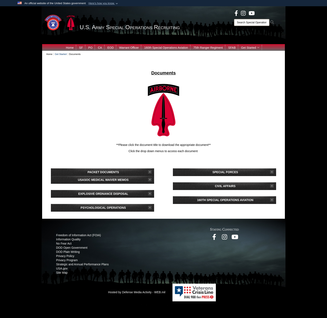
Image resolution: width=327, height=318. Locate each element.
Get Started (250, 47)
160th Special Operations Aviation (166, 47)
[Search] (251, 22)
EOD (110, 47)
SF (81, 47)
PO (90, 47)
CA (100, 47)
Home (70, 47)
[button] (103, 3)
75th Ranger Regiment (208, 47)
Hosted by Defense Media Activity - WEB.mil (136, 292)
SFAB (232, 47)
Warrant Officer (129, 47)
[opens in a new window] (236, 13)
